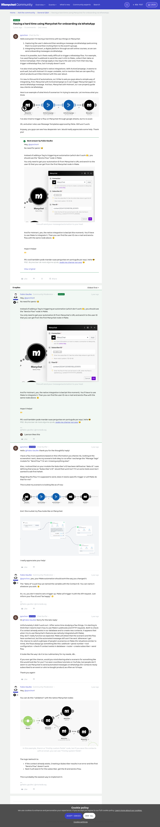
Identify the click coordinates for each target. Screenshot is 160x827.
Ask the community (26, 13)
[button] (137, 4)
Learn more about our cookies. (128, 810)
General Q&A (43, 13)
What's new (65, 5)
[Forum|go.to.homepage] (16, 4)
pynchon (24, 35)
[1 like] (30, 434)
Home (12, 13)
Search (97, 5)
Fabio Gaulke (26, 294)
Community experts (82, 5)
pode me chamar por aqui (70, 262)
